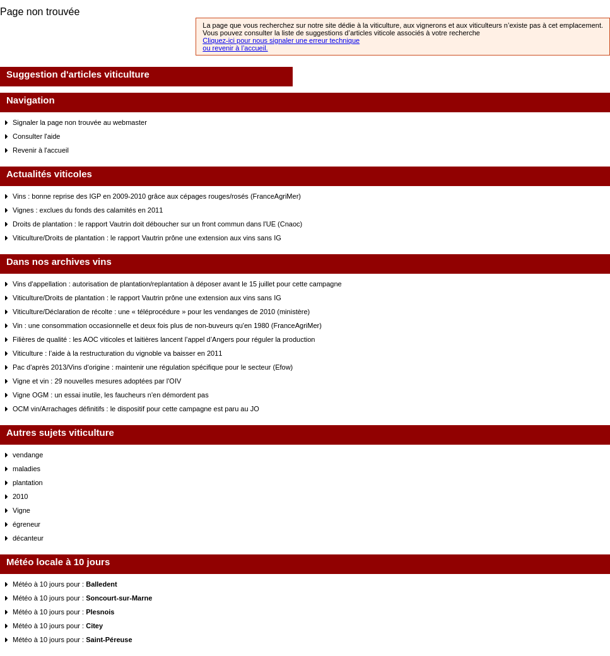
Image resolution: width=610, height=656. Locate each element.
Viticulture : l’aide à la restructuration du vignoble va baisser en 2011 (117, 353)
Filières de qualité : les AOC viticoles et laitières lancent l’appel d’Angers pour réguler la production (164, 339)
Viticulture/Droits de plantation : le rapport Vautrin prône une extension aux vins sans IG (147, 238)
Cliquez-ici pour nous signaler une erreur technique (281, 40)
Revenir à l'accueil (41, 150)
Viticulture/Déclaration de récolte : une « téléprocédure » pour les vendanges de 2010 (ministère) (161, 311)
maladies (26, 468)
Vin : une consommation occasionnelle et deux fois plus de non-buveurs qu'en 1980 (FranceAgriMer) (167, 325)
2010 (20, 496)
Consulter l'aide (36, 136)
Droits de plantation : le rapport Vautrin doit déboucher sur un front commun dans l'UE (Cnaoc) (157, 224)
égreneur (26, 524)
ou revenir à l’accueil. (234, 48)
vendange (28, 455)
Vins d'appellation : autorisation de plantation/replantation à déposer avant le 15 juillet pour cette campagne (177, 284)
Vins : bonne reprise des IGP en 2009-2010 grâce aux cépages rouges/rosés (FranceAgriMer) (157, 196)
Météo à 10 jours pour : (65, 584)
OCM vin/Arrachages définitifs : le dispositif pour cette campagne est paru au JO (136, 409)
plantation (28, 482)
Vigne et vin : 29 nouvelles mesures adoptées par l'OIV (97, 381)
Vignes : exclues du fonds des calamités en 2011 (88, 210)
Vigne (21, 510)
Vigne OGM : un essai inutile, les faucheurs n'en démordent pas (111, 395)
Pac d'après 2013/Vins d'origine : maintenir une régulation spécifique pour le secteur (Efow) (153, 367)
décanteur (28, 538)
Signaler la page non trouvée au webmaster (80, 122)
